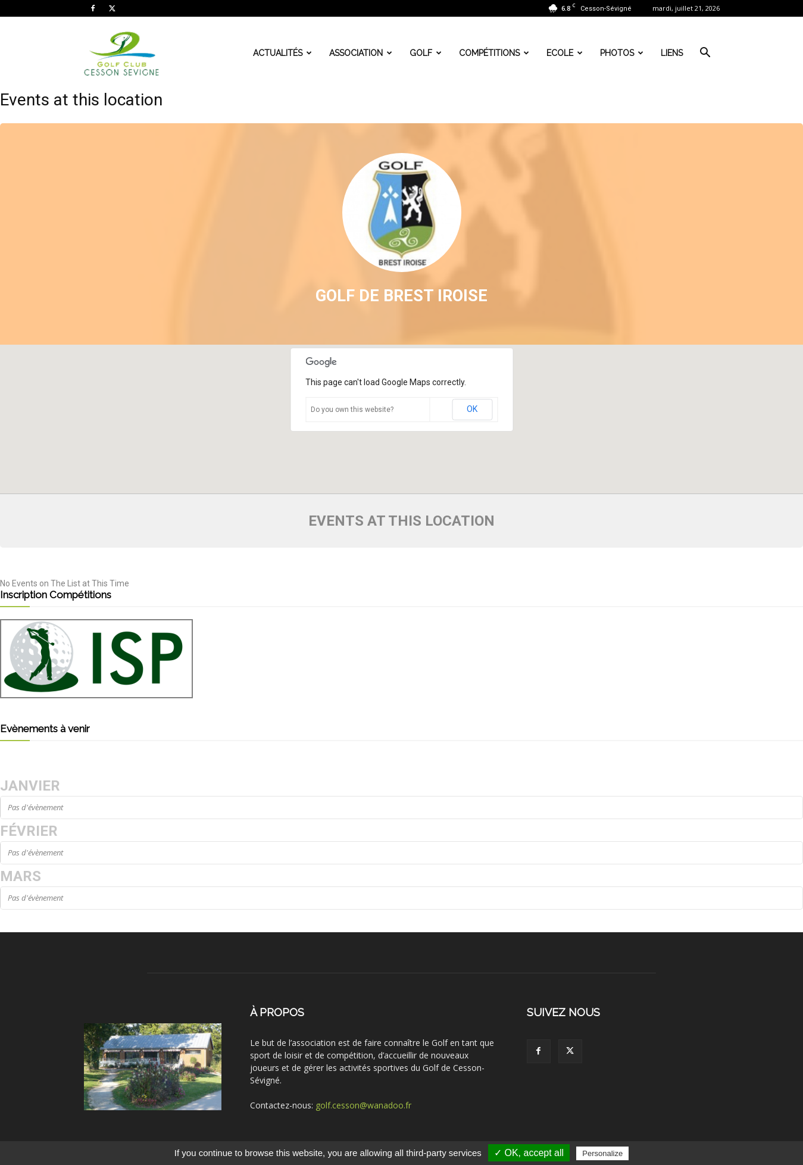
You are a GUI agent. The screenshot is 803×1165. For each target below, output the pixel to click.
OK (472, 409)
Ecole (564, 53)
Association (360, 53)
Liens (672, 53)
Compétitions (494, 53)
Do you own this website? (352, 409)
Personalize (602, 1153)
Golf (426, 53)
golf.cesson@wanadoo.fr (363, 1105)
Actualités (282, 53)
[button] (705, 54)
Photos (621, 53)
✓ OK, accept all (529, 1153)
